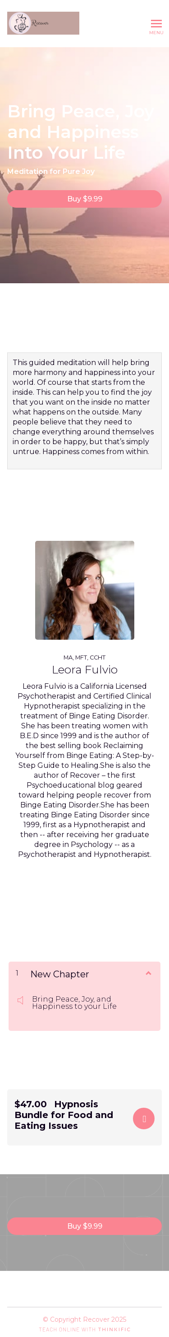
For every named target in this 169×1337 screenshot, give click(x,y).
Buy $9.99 (84, 199)
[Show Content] (148, 972)
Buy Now (144, 1118)
